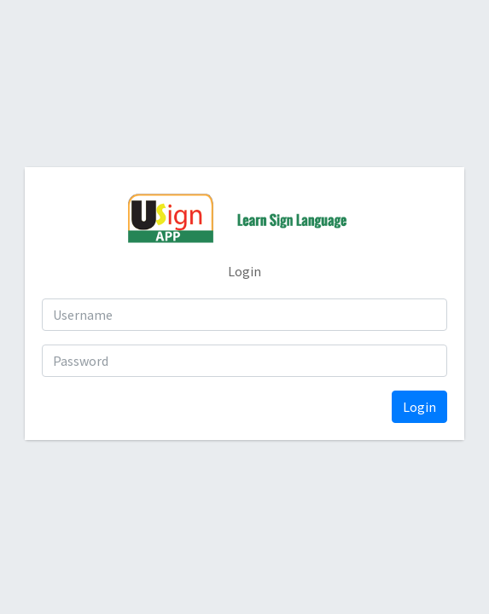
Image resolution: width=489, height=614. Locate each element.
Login (419, 406)
